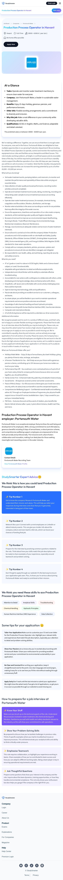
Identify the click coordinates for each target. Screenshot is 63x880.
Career (4, 813)
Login (4, 807)
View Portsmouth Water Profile (15, 464)
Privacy (36, 875)
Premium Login (8, 857)
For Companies (8, 837)
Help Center (6, 851)
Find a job (51, 3)
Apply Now (56, 10)
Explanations (7, 832)
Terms (26, 875)
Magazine (5, 842)
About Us (5, 818)
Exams (4, 827)
